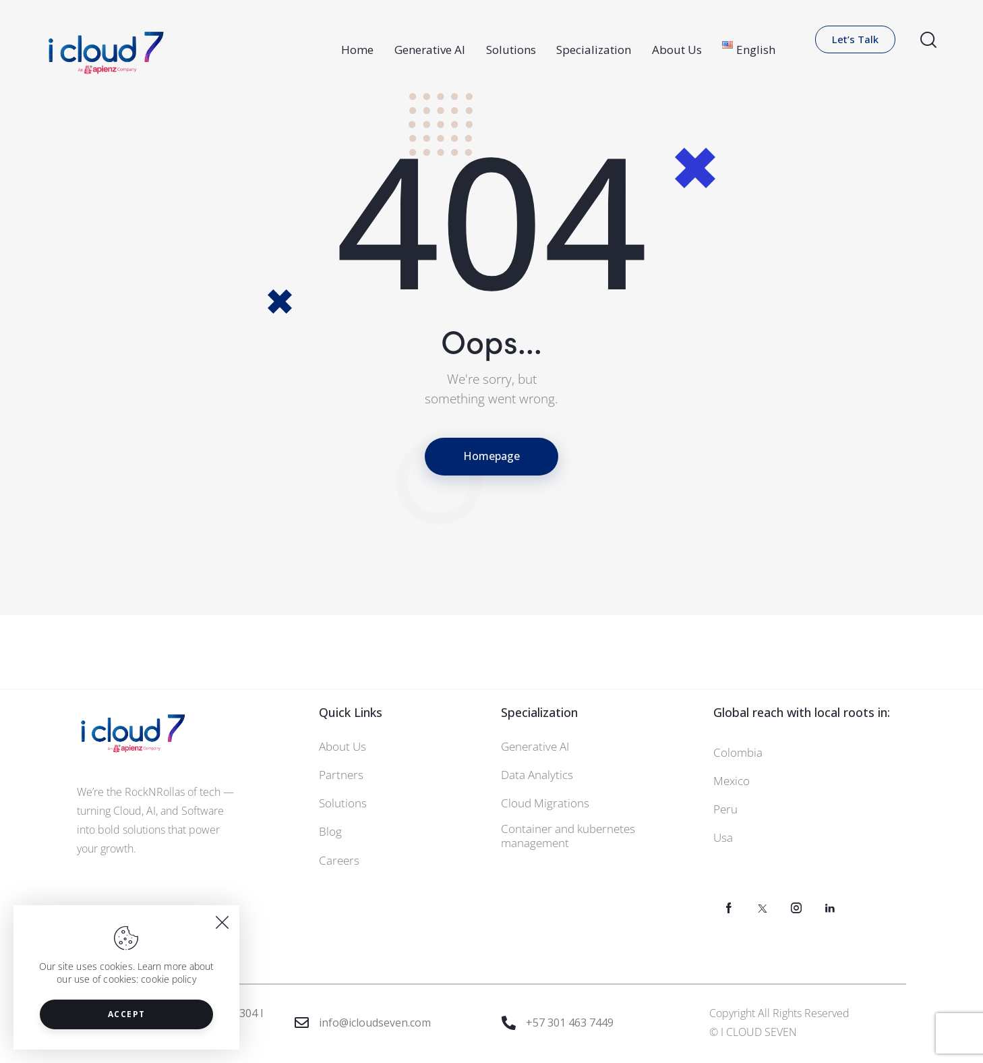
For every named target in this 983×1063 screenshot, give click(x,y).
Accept (127, 1014)
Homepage (491, 456)
